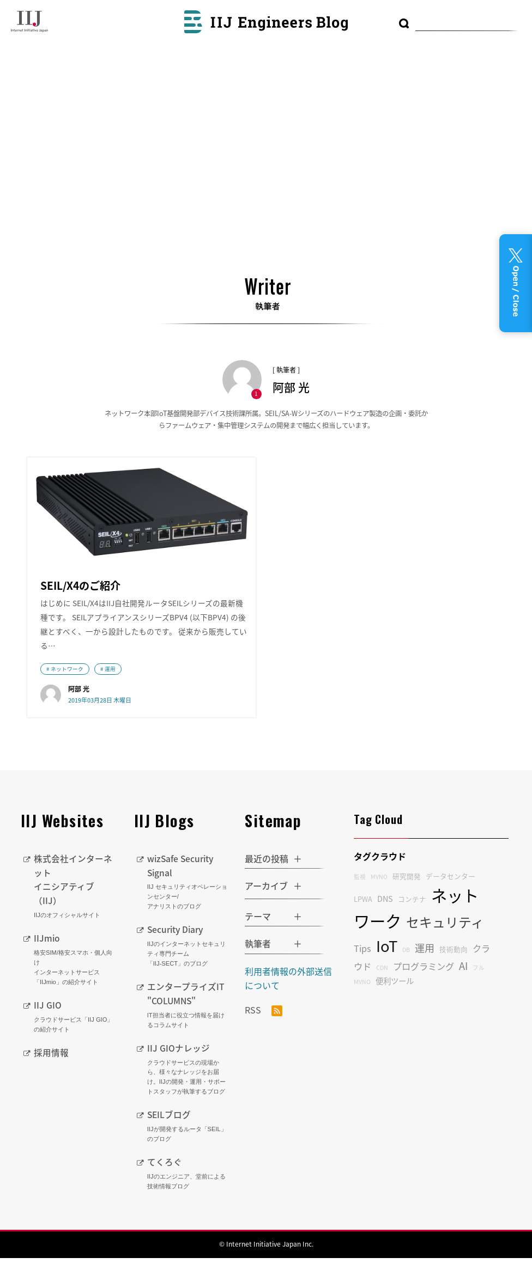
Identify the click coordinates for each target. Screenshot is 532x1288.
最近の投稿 (266, 889)
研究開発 (406, 907)
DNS (385, 930)
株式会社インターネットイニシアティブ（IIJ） (76, 917)
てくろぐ (188, 1203)
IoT (386, 977)
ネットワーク (67, 699)
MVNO (379, 908)
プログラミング (423, 997)
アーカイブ (266, 917)
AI (463, 997)
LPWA (363, 930)
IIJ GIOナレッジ (188, 1099)
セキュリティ (445, 953)
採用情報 (51, 1082)
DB (406, 980)
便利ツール (395, 1012)
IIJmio (76, 990)
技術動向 (453, 980)
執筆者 (258, 974)
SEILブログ (188, 1156)
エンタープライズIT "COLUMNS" (188, 1036)
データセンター (450, 907)
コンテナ (412, 930)
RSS (263, 1042)
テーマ (258, 947)
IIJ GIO (76, 1047)
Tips (362, 979)
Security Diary (188, 976)
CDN (382, 998)
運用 (110, 699)
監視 (360, 908)
